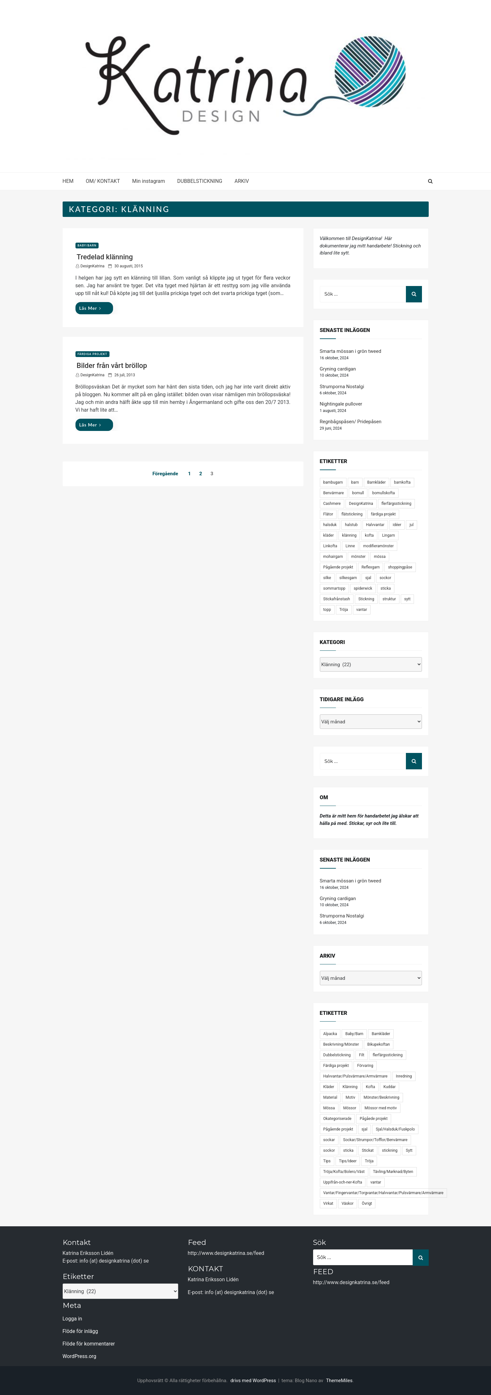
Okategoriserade (337, 1118)
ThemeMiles (339, 1380)
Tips (327, 1161)
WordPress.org (79, 1356)
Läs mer (90, 308)
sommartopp (334, 588)
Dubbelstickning (337, 1055)
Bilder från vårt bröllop (112, 366)
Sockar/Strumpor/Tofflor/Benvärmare (375, 1140)
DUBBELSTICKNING (199, 181)
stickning (390, 1150)
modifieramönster (378, 546)
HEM (68, 181)
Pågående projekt (338, 567)
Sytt (409, 1150)
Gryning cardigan (338, 369)
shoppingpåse (400, 567)
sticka (386, 588)
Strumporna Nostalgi (342, 386)
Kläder (328, 1087)
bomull (358, 493)
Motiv (350, 1097)
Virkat (328, 1203)
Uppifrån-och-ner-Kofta (342, 1182)
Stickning (366, 599)
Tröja (343, 609)
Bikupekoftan (378, 1044)
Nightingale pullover (341, 404)
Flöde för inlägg (80, 1331)
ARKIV (241, 181)
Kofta (370, 1087)
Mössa (329, 1108)
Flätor (328, 514)
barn (355, 482)
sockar (329, 1140)
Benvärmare (333, 493)
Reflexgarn (371, 567)
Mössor (349, 1108)
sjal (368, 578)
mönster (358, 556)
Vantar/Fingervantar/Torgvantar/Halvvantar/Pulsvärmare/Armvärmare (383, 1193)
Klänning (350, 1087)
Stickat (368, 1150)
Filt (361, 1055)
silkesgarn (348, 578)
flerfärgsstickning (396, 503)
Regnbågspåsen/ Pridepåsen (350, 422)
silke (327, 578)
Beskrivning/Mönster (341, 1044)
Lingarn (388, 535)
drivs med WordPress (253, 1380)
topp (327, 609)
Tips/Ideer (348, 1161)
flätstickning (352, 514)
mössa (379, 556)
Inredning (404, 1076)
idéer (397, 525)
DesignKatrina (93, 266)
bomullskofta (383, 493)
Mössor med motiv (380, 1108)
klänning (349, 535)
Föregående (165, 474)
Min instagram (148, 181)
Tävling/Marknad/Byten (393, 1171)
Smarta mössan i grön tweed (350, 351)
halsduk (330, 525)
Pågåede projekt (374, 1118)
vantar (361, 609)
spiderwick (363, 588)
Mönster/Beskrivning (381, 1097)
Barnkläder (376, 482)
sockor (385, 578)
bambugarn (333, 482)
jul (411, 525)
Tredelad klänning (105, 257)
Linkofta (330, 546)
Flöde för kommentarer (89, 1344)
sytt (407, 599)
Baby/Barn (87, 245)
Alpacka (330, 1034)
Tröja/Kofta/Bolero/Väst (344, 1171)
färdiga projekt (383, 514)
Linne (350, 546)
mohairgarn (333, 556)
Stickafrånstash (336, 599)
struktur (389, 599)
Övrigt (367, 1203)
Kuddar (389, 1087)
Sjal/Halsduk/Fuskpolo (395, 1129)
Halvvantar (375, 525)
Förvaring (365, 1065)
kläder (328, 535)
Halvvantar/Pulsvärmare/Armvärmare (355, 1076)
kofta (369, 535)
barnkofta (402, 482)
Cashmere (332, 503)
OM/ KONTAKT (103, 181)
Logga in (72, 1319)
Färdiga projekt (92, 354)
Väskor (348, 1203)
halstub (351, 525)
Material (330, 1097)
